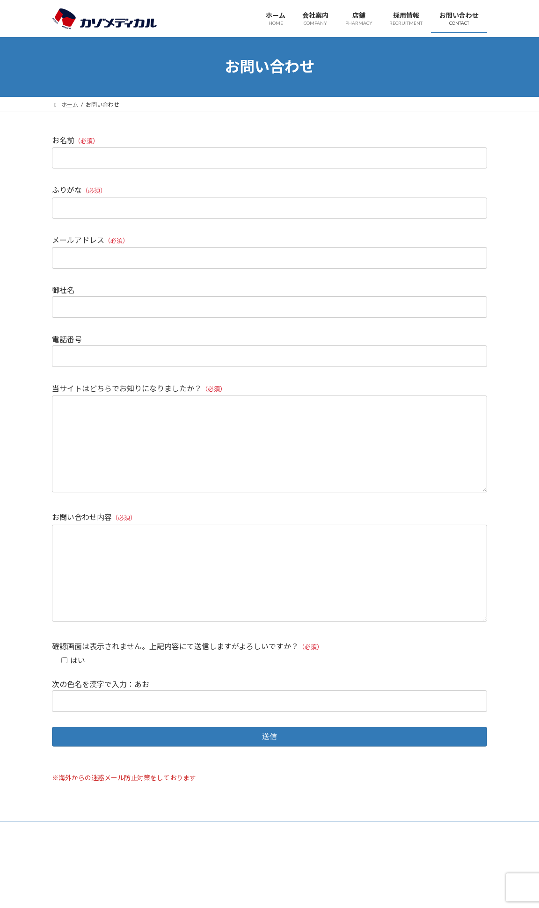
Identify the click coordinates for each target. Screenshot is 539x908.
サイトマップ (152, 867)
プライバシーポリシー (89, 867)
